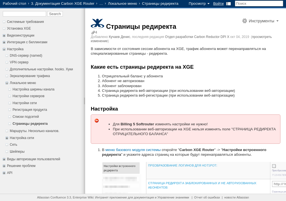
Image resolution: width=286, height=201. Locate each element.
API (9, 173)
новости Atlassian (236, 197)
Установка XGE (19, 28)
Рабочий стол (14, 3)
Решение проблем (21, 166)
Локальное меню (122, 3)
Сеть (13, 145)
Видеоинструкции (20, 35)
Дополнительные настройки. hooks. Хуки (41, 69)
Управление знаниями (173, 197)
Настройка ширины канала (33, 89)
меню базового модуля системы (134, 150)
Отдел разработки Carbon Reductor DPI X (197, 37)
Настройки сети (25, 103)
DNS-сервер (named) (26, 56)
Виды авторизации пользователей (33, 159)
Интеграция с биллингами (27, 42)
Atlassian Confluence (51, 197)
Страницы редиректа (30, 124)
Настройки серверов (28, 96)
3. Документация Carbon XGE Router (62, 3)
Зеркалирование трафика (30, 76)
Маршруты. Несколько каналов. (34, 131)
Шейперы (17, 152)
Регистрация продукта (30, 110)
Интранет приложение (111, 197)
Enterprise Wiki (83, 197)
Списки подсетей (26, 117)
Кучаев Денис (119, 37)
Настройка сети (22, 138)
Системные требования (25, 22)
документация (144, 197)
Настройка (15, 49)
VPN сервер (19, 62)
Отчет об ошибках (207, 197)
